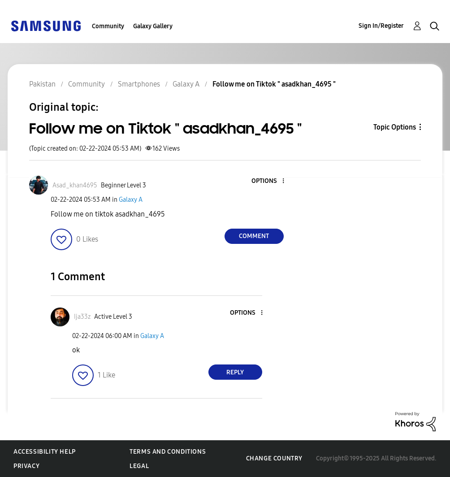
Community (108, 26)
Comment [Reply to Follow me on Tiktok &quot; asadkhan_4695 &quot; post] (254, 236)
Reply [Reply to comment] (235, 372)
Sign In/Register (381, 26)
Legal (139, 466)
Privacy (26, 466)
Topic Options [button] (394, 127)
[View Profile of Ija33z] (82, 317)
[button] (268, 181)
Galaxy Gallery (153, 26)
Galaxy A (131, 200)
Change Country (274, 458)
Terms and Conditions (168, 451)
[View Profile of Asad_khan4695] (74, 185)
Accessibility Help (44, 451)
